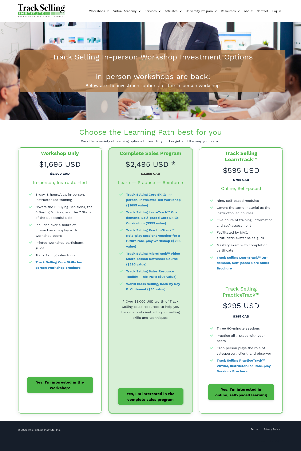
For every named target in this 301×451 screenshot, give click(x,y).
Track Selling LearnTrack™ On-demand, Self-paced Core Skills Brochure (243, 263)
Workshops (99, 11)
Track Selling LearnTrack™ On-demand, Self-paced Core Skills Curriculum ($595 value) (152, 217)
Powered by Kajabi (270, 441)
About (248, 11)
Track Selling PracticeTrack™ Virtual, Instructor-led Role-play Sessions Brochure (244, 365)
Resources (230, 11)
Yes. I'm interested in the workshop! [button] (60, 385)
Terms (254, 429)
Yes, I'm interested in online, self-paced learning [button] (241, 392)
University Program (201, 11)
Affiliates (173, 11)
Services (153, 11)
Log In (276, 11)
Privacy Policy (272, 429)
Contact (262, 11)
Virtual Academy (126, 11)
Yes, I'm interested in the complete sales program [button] (150, 397)
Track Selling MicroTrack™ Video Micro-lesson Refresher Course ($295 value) (153, 259)
